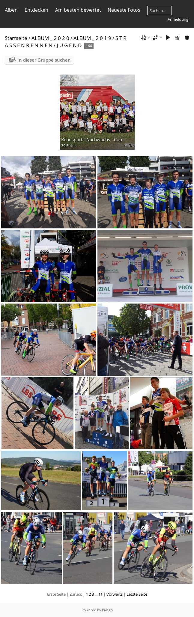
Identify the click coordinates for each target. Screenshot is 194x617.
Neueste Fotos (124, 10)
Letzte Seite (137, 594)
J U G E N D (69, 45)
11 (100, 594)
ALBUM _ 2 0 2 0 (50, 38)
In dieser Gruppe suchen (44, 60)
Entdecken (36, 10)
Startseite (16, 38)
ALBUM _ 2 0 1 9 (92, 38)
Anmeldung (178, 19)
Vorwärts (114, 594)
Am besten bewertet (78, 10)
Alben (11, 10)
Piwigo (107, 609)
